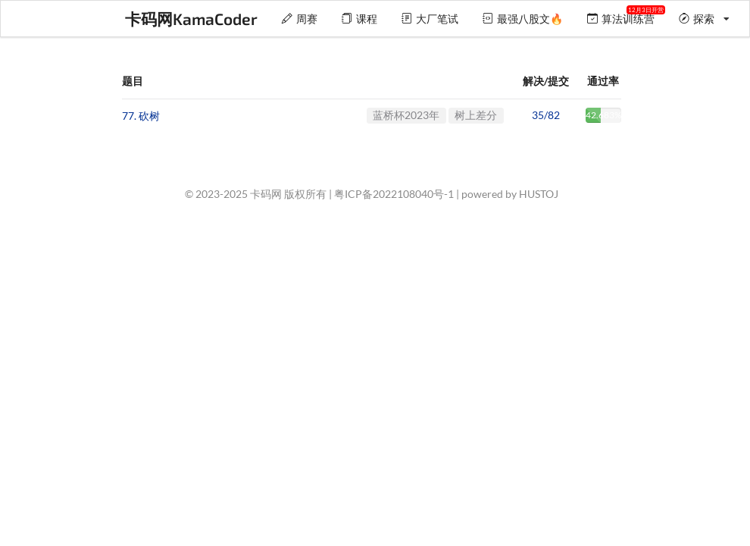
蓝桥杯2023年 (406, 114)
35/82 (546, 114)
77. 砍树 (141, 115)
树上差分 (476, 114)
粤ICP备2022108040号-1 (394, 193)
